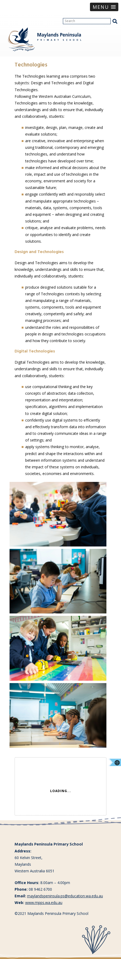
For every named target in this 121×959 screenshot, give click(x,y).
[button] (104, 7)
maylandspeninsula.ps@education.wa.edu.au (65, 895)
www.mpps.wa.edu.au (43, 902)
